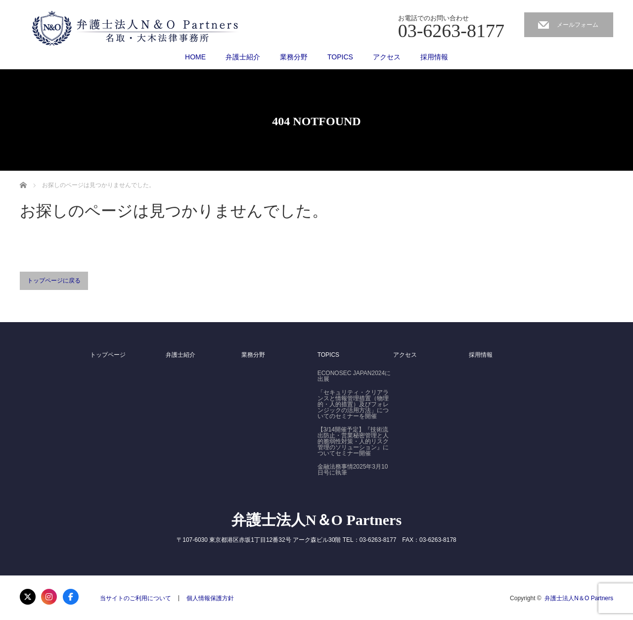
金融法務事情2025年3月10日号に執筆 (352, 470)
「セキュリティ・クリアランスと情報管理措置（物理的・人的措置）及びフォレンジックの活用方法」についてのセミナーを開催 (353, 404)
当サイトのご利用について (135, 598)
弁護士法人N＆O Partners (316, 520)
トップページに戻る (54, 280)
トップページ (108, 355)
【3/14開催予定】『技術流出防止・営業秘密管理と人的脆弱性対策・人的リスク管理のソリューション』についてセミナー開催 (353, 441)
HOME (195, 57)
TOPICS (340, 57)
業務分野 (294, 57)
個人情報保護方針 (210, 598)
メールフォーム (577, 24)
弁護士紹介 (243, 57)
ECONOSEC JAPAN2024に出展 (354, 376)
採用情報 (434, 57)
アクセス (387, 57)
